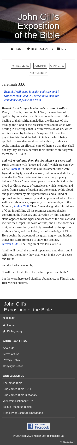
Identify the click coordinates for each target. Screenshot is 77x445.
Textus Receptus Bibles (17, 406)
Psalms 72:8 (21, 206)
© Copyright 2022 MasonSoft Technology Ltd (38, 435)
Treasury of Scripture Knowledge (23, 412)
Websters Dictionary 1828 (18, 401)
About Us (8, 348)
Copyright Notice (13, 366)
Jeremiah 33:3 (10, 244)
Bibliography (40, 49)
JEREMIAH (40, 66)
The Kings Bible (12, 383)
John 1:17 (17, 168)
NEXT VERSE (38, 73)
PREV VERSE (20, 66)
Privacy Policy (11, 360)
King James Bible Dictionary (20, 395)
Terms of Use (11, 354)
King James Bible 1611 (17, 389)
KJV (62, 49)
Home (17, 49)
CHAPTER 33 (57, 66)
